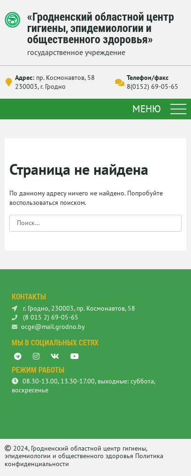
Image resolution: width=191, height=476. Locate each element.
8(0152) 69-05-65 (152, 86)
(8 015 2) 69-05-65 (45, 317)
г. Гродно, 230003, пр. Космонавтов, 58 (73, 308)
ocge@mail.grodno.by (48, 326)
